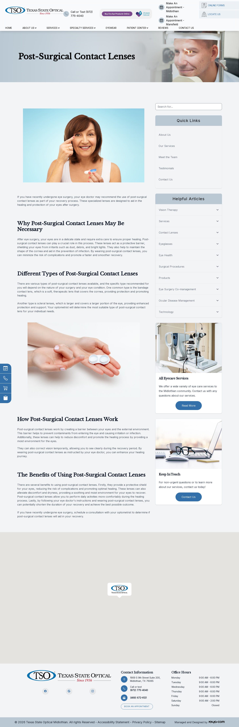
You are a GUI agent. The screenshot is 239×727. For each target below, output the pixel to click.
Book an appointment (137, 706)
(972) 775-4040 (139, 688)
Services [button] (53, 27)
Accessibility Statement (113, 722)
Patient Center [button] (137, 27)
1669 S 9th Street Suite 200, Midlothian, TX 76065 (145, 679)
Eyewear (111, 27)
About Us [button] (29, 27)
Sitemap (160, 722)
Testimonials (166, 168)
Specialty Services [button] (82, 27)
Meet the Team (168, 157)
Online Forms (213, 5)
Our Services (167, 146)
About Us (165, 134)
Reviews (163, 27)
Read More (189, 405)
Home (8, 27)
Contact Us (186, 27)
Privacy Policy (142, 722)
